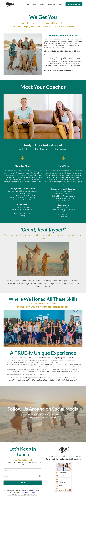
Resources (51, 4)
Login (60, 4)
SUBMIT (23, 483)
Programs (42, 4)
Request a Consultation (74, 4)
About (34, 4)
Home (28, 4)
